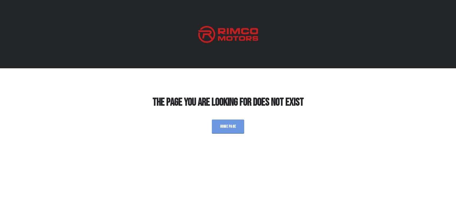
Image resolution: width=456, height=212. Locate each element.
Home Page (228, 126)
